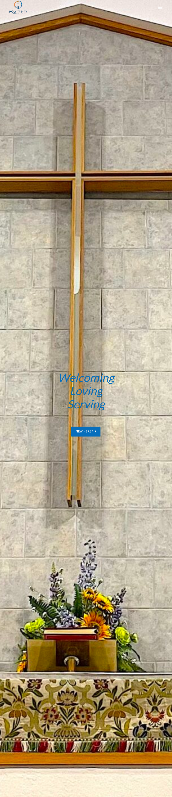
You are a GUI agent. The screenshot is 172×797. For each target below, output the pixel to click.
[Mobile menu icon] (160, 7)
